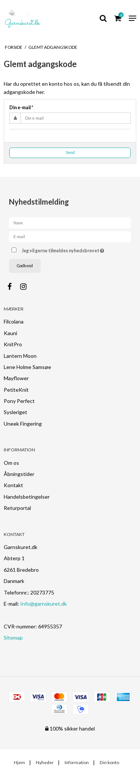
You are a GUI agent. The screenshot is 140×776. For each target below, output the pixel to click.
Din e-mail (21, 107)
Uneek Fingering (23, 423)
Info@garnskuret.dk (43, 603)
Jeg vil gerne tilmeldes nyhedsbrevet (68, 249)
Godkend (25, 266)
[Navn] (70, 222)
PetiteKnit (16, 390)
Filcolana (14, 321)
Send (70, 152)
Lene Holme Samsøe (27, 367)
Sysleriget (15, 412)
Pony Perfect (19, 401)
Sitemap (13, 637)
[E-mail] (70, 236)
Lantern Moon (20, 356)
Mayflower (16, 378)
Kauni (10, 333)
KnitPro (13, 344)
